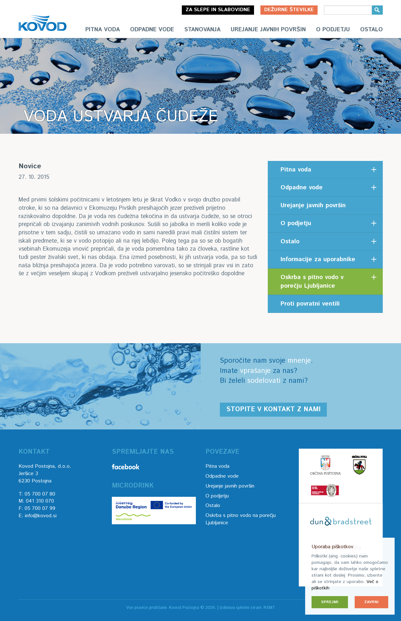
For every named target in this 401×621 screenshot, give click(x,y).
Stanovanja (202, 30)
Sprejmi (329, 602)
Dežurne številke (289, 9)
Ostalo (371, 30)
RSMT (269, 608)
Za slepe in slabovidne (218, 9)
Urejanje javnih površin (268, 30)
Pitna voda (102, 30)
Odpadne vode (152, 30)
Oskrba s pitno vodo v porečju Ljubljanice (312, 281)
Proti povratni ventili (310, 303)
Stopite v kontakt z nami (273, 409)
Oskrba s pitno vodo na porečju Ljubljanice (240, 519)
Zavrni (371, 602)
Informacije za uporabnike (318, 259)
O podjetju (333, 30)
